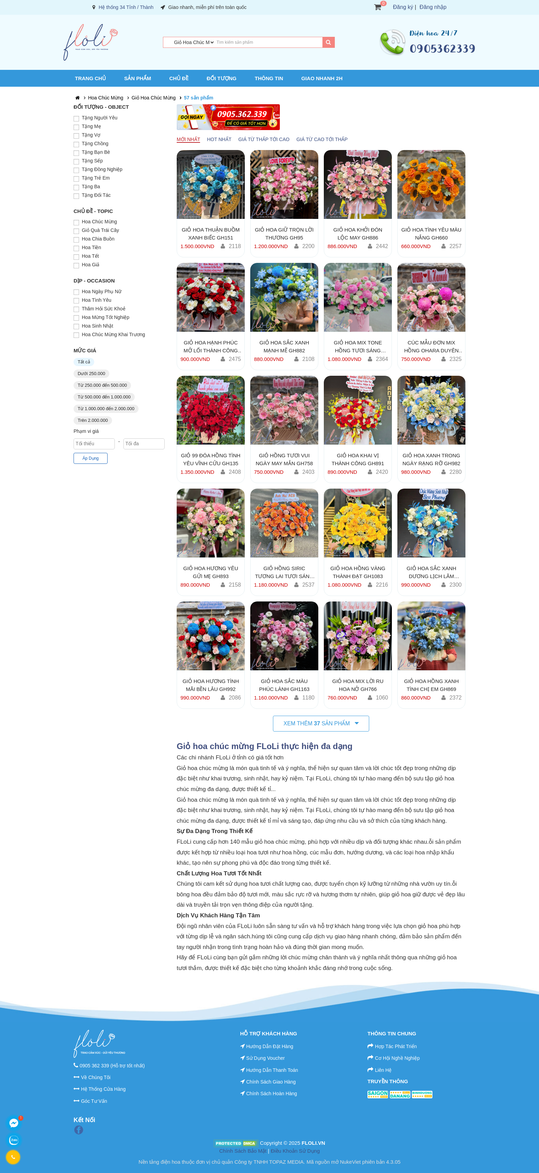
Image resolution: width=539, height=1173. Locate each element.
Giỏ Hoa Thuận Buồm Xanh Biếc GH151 (211, 234)
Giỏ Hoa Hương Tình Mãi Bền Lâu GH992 (211, 685)
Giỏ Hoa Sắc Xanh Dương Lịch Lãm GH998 (431, 572)
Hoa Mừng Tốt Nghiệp (105, 317)
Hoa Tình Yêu (96, 300)
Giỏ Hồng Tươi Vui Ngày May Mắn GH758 (284, 459)
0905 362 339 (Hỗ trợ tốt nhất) (112, 1065)
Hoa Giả (91, 264)
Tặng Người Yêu (100, 117)
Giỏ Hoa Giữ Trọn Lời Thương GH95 (284, 234)
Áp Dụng (90, 458)
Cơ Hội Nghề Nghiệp (397, 1058)
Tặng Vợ (91, 135)
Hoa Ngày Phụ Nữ (101, 291)
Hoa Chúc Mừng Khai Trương (113, 334)
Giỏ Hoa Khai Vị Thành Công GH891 (358, 459)
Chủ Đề (179, 78)
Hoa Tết (90, 256)
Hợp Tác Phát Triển (396, 1046)
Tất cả (84, 361)
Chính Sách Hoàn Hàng (271, 1093)
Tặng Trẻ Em (96, 178)
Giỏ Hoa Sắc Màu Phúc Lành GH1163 (284, 685)
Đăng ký (403, 7)
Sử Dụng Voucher (265, 1058)
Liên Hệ (383, 1070)
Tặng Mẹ (91, 126)
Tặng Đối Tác (96, 195)
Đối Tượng (221, 78)
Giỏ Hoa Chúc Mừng (154, 97)
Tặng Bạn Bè (96, 152)
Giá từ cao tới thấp (322, 139)
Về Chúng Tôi (96, 1077)
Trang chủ (90, 78)
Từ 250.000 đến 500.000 (102, 385)
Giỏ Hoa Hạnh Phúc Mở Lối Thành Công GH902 (211, 347)
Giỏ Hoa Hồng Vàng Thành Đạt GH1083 (357, 572)
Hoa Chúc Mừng (105, 97)
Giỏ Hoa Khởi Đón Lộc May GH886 (357, 234)
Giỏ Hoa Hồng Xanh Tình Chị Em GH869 (431, 685)
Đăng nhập (433, 7)
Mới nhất (188, 139)
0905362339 (442, 48)
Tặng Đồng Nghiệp (102, 169)
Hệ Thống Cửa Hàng (103, 1089)
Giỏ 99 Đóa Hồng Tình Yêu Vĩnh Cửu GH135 (211, 459)
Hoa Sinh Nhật (97, 326)
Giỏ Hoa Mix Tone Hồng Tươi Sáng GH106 (358, 347)
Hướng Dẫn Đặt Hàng (269, 1046)
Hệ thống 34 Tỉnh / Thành (126, 7)
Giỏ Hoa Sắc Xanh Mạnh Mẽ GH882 (284, 346)
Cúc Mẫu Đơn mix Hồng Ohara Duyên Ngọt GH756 (431, 347)
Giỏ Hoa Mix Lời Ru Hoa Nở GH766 (357, 685)
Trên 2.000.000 (93, 420)
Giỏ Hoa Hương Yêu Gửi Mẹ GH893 (210, 572)
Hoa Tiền (91, 247)
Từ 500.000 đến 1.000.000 (104, 396)
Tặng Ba (91, 186)
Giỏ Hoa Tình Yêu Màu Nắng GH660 (432, 234)
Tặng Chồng (95, 143)
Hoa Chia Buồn (98, 239)
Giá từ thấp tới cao (263, 139)
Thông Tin (269, 78)
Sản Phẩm (137, 78)
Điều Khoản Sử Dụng (295, 1151)
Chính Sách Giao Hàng (271, 1082)
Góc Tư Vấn (94, 1101)
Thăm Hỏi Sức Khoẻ (103, 308)
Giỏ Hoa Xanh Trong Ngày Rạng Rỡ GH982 (431, 459)
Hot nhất (219, 139)
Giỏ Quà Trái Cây (100, 230)
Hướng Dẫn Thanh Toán (272, 1070)
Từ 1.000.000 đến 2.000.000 (106, 408)
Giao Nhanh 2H (322, 78)
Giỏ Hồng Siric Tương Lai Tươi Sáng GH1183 (284, 572)
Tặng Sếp (92, 160)
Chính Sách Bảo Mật (243, 1151)
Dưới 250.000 (91, 373)
